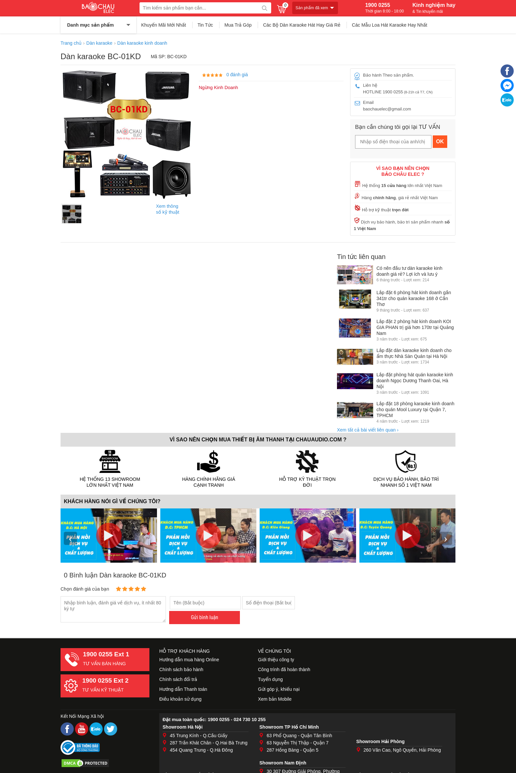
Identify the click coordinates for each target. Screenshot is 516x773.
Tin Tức (205, 25)
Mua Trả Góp (238, 25)
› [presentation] (446, 538)
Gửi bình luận (204, 617)
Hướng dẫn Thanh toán (183, 689)
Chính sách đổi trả (178, 679)
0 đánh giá (237, 74)
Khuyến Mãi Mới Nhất (163, 25)
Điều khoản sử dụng (180, 699)
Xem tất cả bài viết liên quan (368, 430)
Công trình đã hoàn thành (284, 669)
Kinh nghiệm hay (433, 7)
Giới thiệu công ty (276, 659)
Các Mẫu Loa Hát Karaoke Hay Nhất (389, 25)
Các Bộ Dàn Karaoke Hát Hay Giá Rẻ (301, 25)
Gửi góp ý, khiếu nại (278, 689)
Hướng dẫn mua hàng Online (189, 659)
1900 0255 (384, 7)
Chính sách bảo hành (181, 669)
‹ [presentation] (70, 538)
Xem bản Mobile (275, 699)
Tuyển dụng (270, 679)
